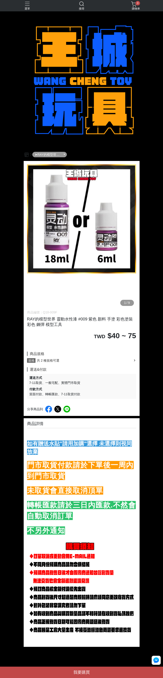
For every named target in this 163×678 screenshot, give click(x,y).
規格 (31, 360)
